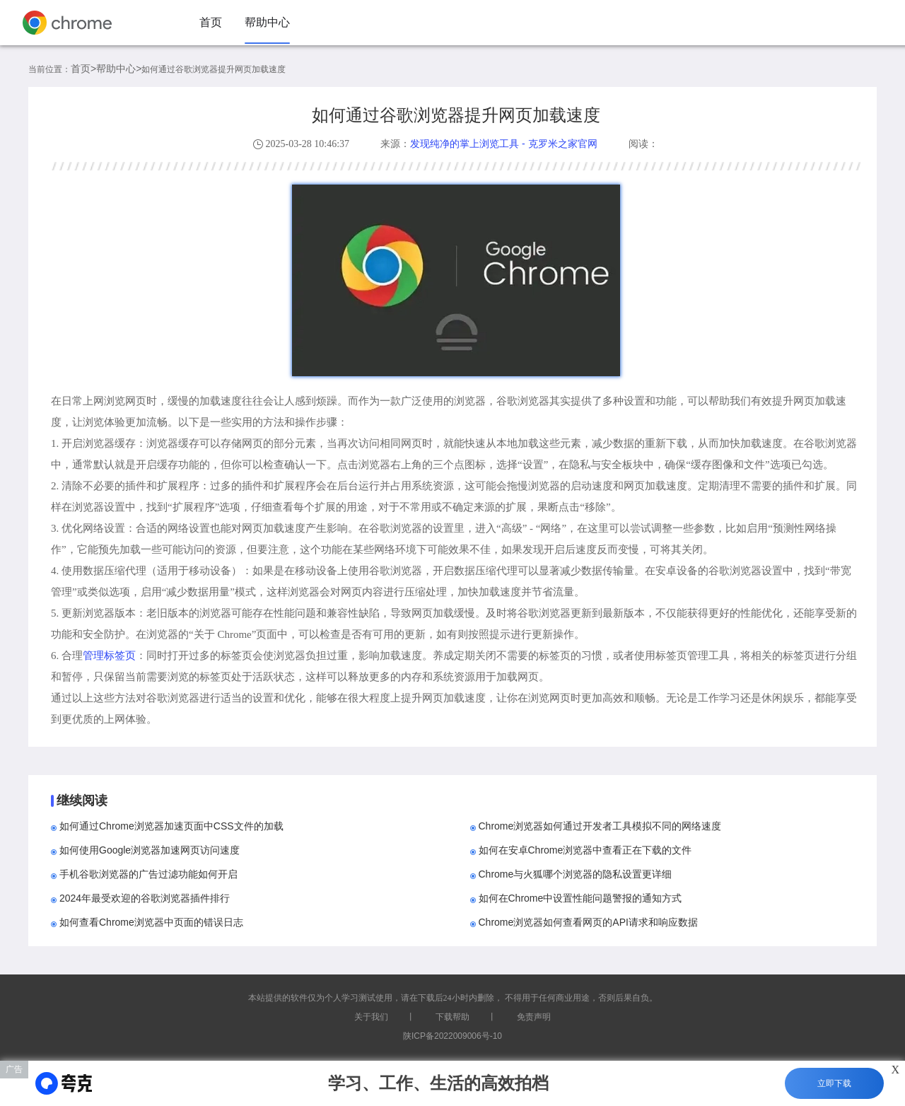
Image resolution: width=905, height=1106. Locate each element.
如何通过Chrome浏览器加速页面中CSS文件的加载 (171, 826)
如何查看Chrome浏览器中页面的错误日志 (151, 922)
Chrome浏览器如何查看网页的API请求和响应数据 (588, 922)
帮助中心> (118, 68)
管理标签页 (109, 655)
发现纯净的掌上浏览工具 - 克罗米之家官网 (503, 143)
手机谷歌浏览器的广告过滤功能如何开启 (148, 874)
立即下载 (834, 1083)
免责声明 (534, 1017)
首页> (83, 68)
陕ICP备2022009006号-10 (452, 1036)
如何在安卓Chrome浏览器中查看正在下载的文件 (585, 850)
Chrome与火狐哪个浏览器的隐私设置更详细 (575, 874)
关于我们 (371, 1017)
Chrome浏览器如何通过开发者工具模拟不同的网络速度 (600, 826)
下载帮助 (452, 1017)
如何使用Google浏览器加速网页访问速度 (149, 850)
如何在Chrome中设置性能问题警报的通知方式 (580, 898)
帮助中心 (267, 22)
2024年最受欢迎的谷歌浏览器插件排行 (144, 898)
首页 (210, 22)
